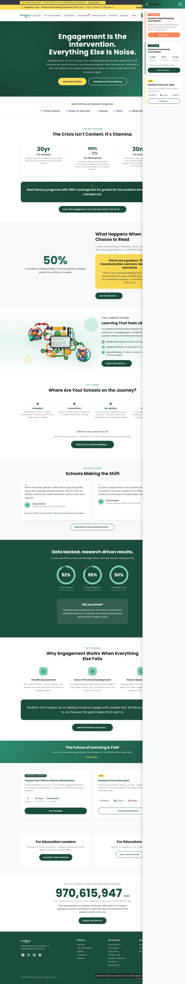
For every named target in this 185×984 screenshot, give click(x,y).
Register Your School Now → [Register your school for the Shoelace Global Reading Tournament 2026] (148, 7)
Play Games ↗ (113, 962)
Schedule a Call (114, 955)
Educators (113, 16)
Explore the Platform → (117, 363)
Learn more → (92, 757)
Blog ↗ (141, 951)
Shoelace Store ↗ (115, 965)
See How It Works (72, 81)
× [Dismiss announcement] (103, 2)
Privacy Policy (140, 978)
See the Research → (108, 295)
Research (124, 16)
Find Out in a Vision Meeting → (92, 444)
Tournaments (83, 16)
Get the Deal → (94, 3)
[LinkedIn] (23, 955)
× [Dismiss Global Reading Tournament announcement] (163, 7)
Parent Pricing (113, 951)
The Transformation (52, 16)
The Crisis (36, 16)
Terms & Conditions (156, 978)
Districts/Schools (99, 16)
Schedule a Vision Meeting (107, 81)
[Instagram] (34, 955)
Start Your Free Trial (129, 854)
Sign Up (158, 15)
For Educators (113, 948)
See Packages (56, 810)
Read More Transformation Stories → (93, 527)
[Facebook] (28, 955)
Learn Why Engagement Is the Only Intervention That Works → (92, 209)
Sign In (146, 15)
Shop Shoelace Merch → (129, 810)
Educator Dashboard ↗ (117, 958)
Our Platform (69, 16)
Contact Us (143, 948)
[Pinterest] (40, 955)
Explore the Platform (92, 920)
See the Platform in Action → (92, 727)
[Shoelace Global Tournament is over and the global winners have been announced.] (177, 976)
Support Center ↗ (146, 945)
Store (134, 16)
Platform (80, 951)
